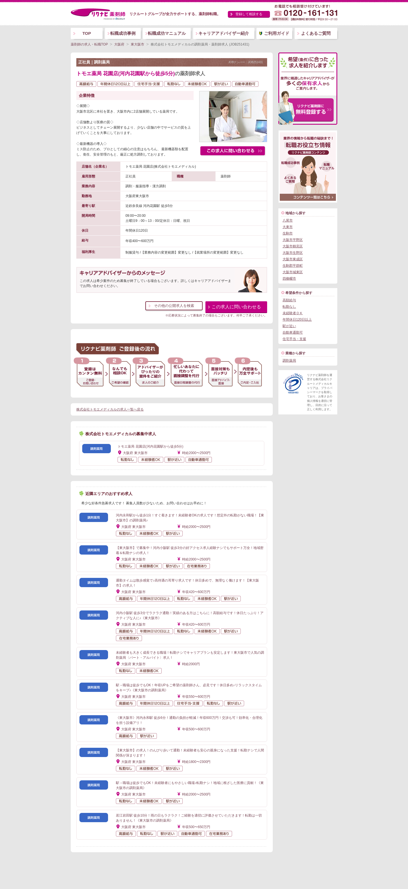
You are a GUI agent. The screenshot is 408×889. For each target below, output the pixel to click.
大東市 (288, 227)
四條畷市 (289, 279)
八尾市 (288, 220)
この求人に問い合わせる (236, 306)
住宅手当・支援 (294, 339)
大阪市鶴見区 (293, 246)
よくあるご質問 (316, 33)
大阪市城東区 (293, 272)
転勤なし (289, 307)
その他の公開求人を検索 (174, 306)
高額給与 (289, 300)
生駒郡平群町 (293, 266)
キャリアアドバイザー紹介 (223, 33)
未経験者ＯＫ (293, 313)
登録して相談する (248, 14)
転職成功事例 (123, 33)
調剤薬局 (289, 361)
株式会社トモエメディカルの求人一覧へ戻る (110, 409)
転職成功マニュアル (167, 33)
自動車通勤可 (293, 332)
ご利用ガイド (276, 33)
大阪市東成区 (293, 259)
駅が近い (289, 326)
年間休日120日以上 (297, 320)
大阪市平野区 (293, 240)
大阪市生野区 (293, 253)
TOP (86, 33)
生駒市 (288, 233)
